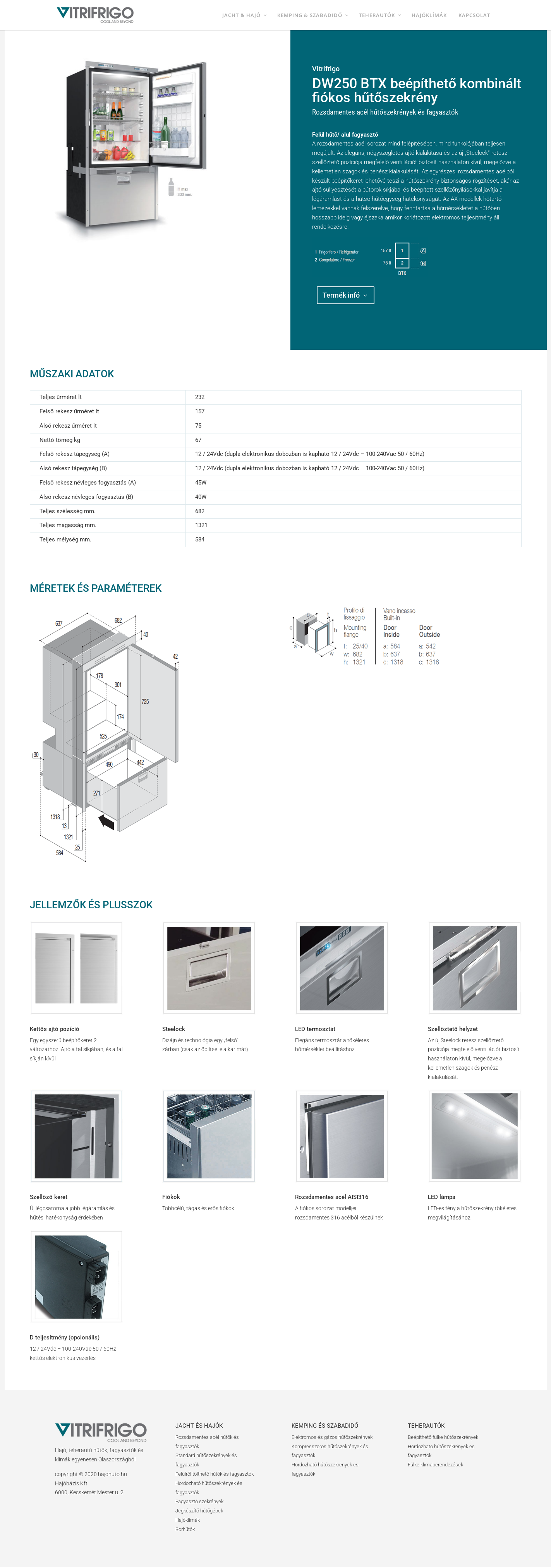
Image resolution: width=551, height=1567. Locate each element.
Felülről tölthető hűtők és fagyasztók (214, 1474)
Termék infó (341, 295)
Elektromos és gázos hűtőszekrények (332, 1437)
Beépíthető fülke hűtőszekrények (443, 1437)
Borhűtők (185, 1529)
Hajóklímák (187, 1520)
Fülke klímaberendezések (435, 1465)
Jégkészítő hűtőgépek (199, 1511)
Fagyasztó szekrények (199, 1501)
